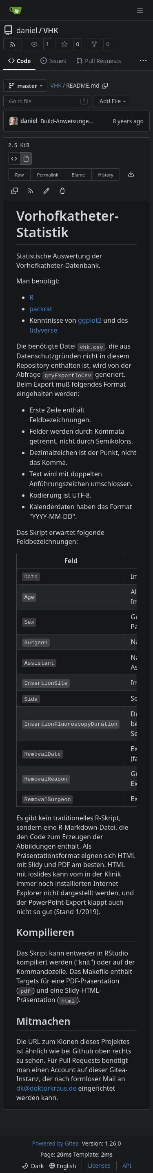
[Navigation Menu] (141, 10)
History (105, 175)
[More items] (143, 61)
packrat (40, 308)
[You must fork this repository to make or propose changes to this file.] (46, 191)
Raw (19, 175)
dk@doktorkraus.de (46, 1088)
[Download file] (130, 174)
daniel (27, 30)
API (126, 1165)
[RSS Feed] (12, 44)
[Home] (15, 10)
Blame (78, 175)
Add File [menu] (113, 101)
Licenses (99, 1165)
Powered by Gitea (55, 1143)
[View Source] (14, 158)
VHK (50, 30)
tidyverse (43, 330)
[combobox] (46, 101)
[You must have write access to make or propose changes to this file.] (62, 191)
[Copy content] (14, 191)
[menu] (33, 1166)
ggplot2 (90, 320)
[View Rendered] (26, 158)
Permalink (47, 175)
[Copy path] (105, 85)
